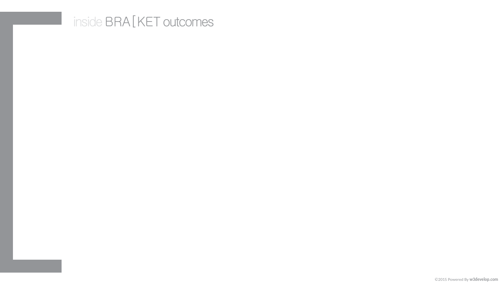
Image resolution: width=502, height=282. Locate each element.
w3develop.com (483, 279)
